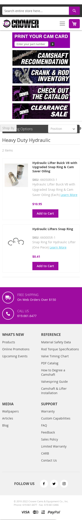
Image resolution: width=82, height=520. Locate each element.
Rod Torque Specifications (60, 349)
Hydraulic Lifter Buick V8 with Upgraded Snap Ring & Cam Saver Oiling (54, 167)
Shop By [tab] (8, 128)
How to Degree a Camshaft (53, 372)
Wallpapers (10, 411)
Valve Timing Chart (55, 356)
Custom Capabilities (55, 418)
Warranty (48, 411)
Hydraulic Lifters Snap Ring (52, 229)
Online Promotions (16, 349)
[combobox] (41, 11)
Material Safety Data (56, 342)
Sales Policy (49, 439)
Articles (7, 418)
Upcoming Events (15, 356)
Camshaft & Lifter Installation (54, 390)
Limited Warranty (53, 446)
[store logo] (20, 23)
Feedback (48, 432)
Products (8, 342)
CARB (45, 453)
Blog (5, 425)
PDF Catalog (49, 363)
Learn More (69, 195)
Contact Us (49, 460)
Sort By (42, 129)
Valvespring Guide (54, 381)
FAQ (44, 425)
